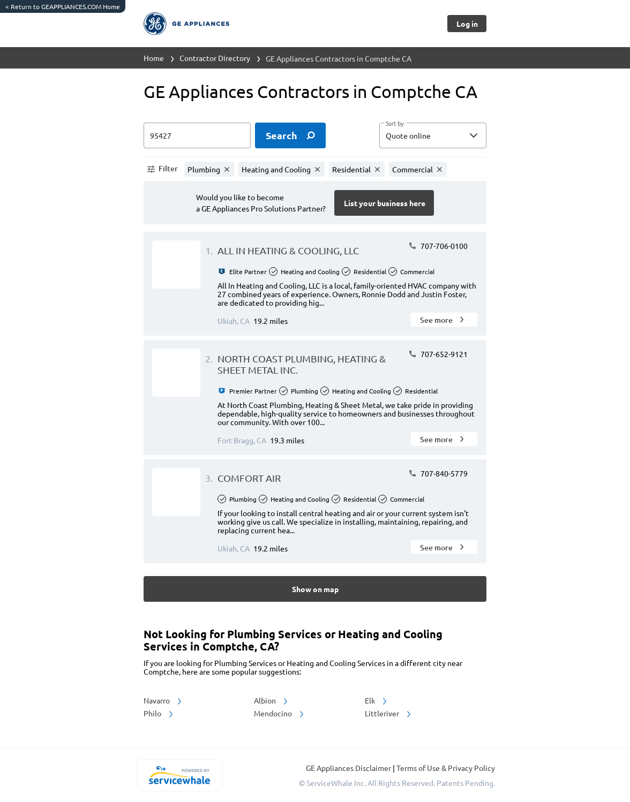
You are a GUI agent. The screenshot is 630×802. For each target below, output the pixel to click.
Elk (376, 700)
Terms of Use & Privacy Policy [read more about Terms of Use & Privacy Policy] (445, 768)
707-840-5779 (438, 473)
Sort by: (395, 123)
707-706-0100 (438, 246)
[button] (432, 135)
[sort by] (449, 135)
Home (154, 58)
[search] (290, 135)
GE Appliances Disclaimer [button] (349, 768)
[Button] (466, 23)
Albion (271, 700)
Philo (159, 713)
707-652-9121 (438, 354)
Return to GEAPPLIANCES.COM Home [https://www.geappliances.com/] (62, 6)
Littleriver (388, 713)
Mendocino (279, 713)
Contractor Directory (214, 58)
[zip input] (197, 135)
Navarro (163, 700)
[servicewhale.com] (179, 775)
